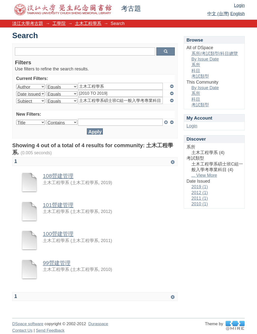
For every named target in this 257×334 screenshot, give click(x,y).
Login (239, 5)
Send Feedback (50, 330)
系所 (195, 64)
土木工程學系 (88, 23)
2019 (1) (199, 186)
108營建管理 (58, 176)
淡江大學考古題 (27, 23)
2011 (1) (199, 198)
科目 (195, 70)
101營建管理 (58, 205)
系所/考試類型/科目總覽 (214, 53)
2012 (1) (199, 192)
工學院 (59, 23)
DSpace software (27, 324)
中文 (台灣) (218, 13)
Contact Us (22, 330)
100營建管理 (58, 234)
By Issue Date (205, 59)
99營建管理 (56, 263)
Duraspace (98, 324)
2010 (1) (199, 203)
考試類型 (200, 76)
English (237, 13)
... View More (204, 175)
